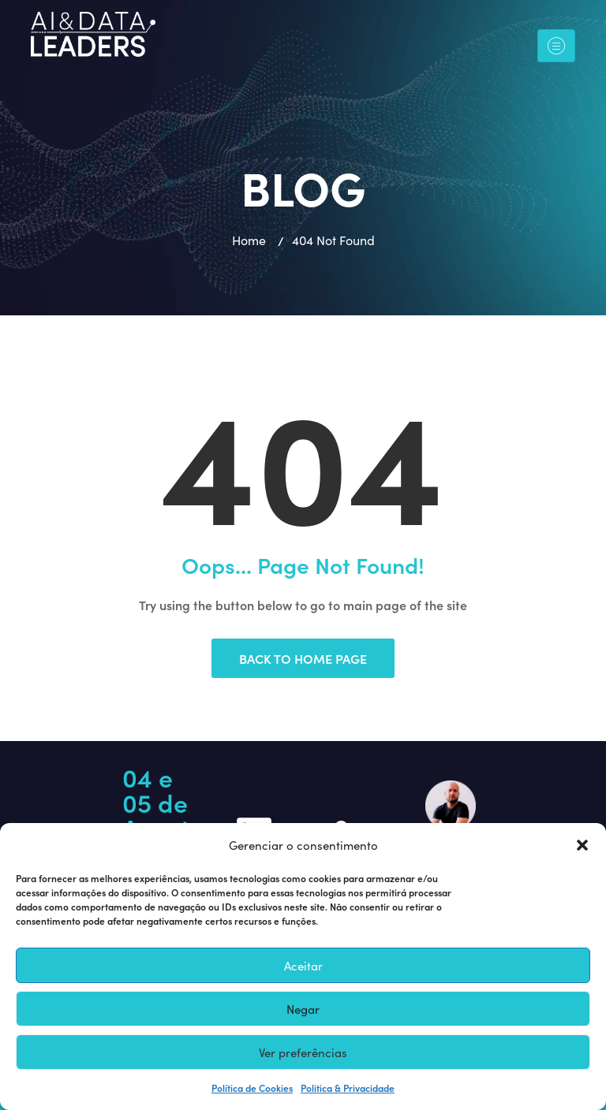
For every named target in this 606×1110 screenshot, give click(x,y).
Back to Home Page (303, 658)
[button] (582, 845)
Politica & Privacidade (348, 1087)
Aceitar (303, 966)
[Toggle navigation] (556, 46)
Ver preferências (303, 1052)
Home (249, 240)
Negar (303, 1009)
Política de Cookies (252, 1087)
